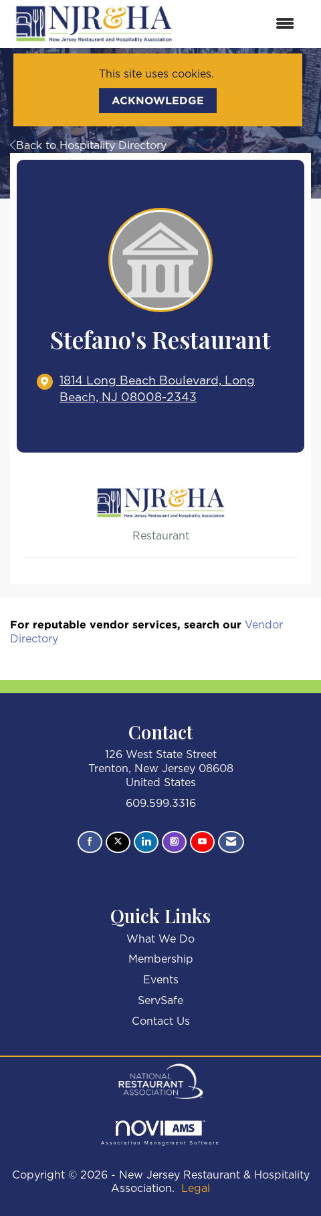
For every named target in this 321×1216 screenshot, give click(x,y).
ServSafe (160, 1000)
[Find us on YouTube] (202, 842)
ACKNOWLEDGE (158, 100)
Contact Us (161, 1021)
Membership (160, 959)
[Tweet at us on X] (118, 843)
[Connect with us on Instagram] (174, 842)
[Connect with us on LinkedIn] (146, 842)
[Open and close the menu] (243, 24)
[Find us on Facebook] (90, 842)
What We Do (160, 939)
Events (161, 980)
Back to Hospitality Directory (88, 145)
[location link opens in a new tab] (172, 389)
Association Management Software (160, 1132)
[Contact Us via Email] (231, 842)
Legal (195, 1188)
